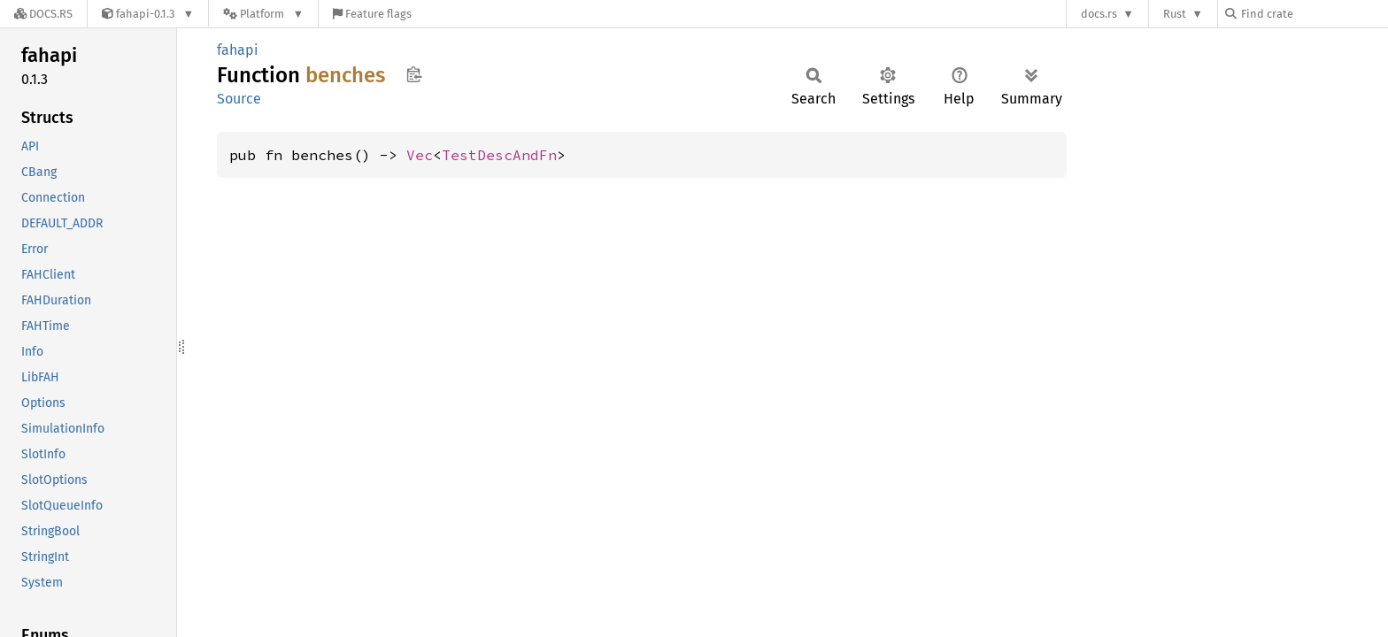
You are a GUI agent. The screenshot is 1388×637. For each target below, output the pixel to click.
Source (239, 98)
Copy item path (413, 74)
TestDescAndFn (499, 155)
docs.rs (1099, 13)
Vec (419, 155)
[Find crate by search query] (1313, 13)
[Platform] (263, 13)
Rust (1174, 13)
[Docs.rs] (43, 13)
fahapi (237, 50)
